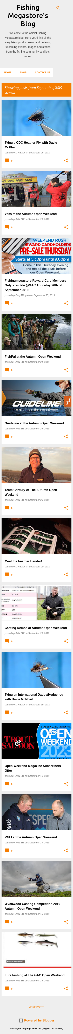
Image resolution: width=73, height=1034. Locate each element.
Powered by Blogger (36, 1020)
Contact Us (41, 72)
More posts (36, 1007)
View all (10, 92)
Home (6, 72)
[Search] (58, 8)
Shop (22, 72)
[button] (66, 160)
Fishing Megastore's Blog (28, 15)
